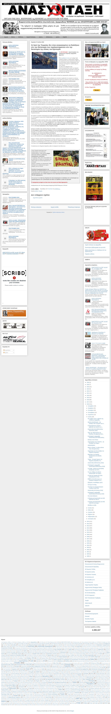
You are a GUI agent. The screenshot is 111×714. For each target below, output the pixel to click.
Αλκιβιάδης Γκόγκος (15, 646)
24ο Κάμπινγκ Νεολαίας (67, 643)
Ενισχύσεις (81, 663)
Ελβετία (96, 661)
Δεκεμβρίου (91, 406)
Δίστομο (108, 659)
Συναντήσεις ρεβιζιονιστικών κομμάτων (45, 691)
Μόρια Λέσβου (69, 677)
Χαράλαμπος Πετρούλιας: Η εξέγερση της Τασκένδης (98, 333)
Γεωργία (55, 655)
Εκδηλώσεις (49, 37)
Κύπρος (94, 672)
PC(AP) (68, 703)
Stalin (34, 704)
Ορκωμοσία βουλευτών (28, 682)
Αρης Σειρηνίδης (58, 649)
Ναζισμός (11, 679)
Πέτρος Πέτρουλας (102, 685)
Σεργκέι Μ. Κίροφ (77, 688)
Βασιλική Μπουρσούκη (55, 652)
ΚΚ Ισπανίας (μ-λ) (89, 577)
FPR (38, 700)
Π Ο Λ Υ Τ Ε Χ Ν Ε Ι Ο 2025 (98, 343)
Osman (42, 703)
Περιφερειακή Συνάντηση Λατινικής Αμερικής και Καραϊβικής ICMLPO (65, 685)
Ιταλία (43, 669)
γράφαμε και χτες (66, 58)
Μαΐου (89, 510)
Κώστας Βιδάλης (24, 673)
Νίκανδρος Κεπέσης (60, 679)
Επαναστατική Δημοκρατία (91, 613)
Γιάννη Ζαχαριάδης (62, 655)
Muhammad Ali (17, 703)
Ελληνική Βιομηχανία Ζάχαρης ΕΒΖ (31, 663)
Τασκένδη (77, 692)
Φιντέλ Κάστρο (56, 695)
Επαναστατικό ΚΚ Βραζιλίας (92, 566)
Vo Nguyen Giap (55, 704)
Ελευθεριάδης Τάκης (103, 661)
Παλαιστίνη (87, 682)
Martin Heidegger (87, 701)
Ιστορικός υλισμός (36, 669)
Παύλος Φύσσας (22, 685)
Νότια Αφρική (23, 680)
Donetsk (65, 698)
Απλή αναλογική (11, 649)
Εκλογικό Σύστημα (90, 661)
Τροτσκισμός (91, 694)
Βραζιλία (44, 653)
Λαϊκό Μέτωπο (57, 673)
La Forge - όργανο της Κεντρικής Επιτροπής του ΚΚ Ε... (96, 469)
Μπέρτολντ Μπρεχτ (104, 677)
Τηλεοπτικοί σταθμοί (29, 694)
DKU (54, 698)
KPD (71, 701)
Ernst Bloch (106, 698)
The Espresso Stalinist (90, 621)
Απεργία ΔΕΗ (3, 649)
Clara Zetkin (32, 698)
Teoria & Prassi (39, 704)
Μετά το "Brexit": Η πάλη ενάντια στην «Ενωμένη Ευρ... (96, 448)
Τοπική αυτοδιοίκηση (52, 694)
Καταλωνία (38, 670)
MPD (12, 703)
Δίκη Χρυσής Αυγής (101, 659)
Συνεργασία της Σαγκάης (22, 692)
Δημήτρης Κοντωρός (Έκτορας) (74, 658)
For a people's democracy (29, 700)
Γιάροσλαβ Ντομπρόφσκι (5, 656)
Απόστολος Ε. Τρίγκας (28, 649)
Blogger (72, 710)
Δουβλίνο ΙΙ (16, 661)
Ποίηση (14, 686)
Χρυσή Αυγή (48, 697)
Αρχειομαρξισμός (77, 649)
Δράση (57, 37)
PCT (14, 704)
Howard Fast (106, 700)
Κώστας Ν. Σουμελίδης (40, 673)
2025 (88, 384)
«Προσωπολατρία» (84, 642)
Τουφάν (87, 600)
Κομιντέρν (44, 671)
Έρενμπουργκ (86, 664)
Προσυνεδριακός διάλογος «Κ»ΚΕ (71, 686)
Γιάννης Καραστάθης (89, 655)
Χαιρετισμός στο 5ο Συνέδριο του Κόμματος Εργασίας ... (96, 451)
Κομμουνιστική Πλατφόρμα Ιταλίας (93, 587)
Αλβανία (79, 645)
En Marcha (84, 698)
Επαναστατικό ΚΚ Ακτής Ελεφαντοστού (94, 564)
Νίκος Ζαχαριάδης (87, 679)
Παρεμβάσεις (90, 683)
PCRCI (6, 704)
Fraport (56, 700)
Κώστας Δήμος (31, 673)
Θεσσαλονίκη (47, 667)
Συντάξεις (30, 692)
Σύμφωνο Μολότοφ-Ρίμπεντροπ (30, 691)
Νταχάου (38, 680)
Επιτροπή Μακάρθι (55, 664)
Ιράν (109, 667)
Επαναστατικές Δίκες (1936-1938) (24, 664)
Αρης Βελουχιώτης (49, 649)
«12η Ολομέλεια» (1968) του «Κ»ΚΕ (7, 642)
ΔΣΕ (32, 661)
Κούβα (67, 671)
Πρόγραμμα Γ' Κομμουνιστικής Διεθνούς (47, 686)
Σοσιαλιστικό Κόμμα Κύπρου (47, 689)
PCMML (96, 703)
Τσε (97, 694)
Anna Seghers (98, 697)
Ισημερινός (14, 669)
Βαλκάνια (80, 650)
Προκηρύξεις (59, 686)
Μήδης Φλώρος (75, 676)
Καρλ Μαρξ (22, 670)
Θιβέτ (60, 667)
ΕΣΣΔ (2, 666)
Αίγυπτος (57, 645)
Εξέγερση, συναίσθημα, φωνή (95, 482)
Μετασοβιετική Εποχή (67, 676)
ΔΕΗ (13, 658)
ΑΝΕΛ (73, 646)
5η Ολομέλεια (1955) (97, 643)
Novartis (28, 703)
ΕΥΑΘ (7, 666)
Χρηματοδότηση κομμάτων (14, 697)
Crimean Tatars (43, 698)
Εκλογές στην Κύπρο (93, 439)
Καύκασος (60, 670)
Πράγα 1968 (28, 686)
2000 (88, 554)
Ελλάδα (17, 663)
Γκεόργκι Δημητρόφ (62, 656)
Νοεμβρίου (91, 408)
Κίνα (99, 670)
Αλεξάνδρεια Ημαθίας (91, 645)
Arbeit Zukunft (88, 603)
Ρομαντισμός (36, 688)
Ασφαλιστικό (100, 649)
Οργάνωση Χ (12, 682)
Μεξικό (31, 676)
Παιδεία (74, 682)
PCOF (101, 703)
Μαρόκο (79, 675)
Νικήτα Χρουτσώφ (70, 679)
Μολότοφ (50, 677)
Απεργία (106, 648)
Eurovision (9, 700)
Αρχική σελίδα (54, 207)
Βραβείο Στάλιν (36, 653)
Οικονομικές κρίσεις (101, 680)
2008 (88, 536)
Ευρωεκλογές (24, 666)
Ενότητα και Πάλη (95, 663)
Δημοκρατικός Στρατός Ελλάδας (7, 659)
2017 (88, 402)
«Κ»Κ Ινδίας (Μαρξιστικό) (50, 642)
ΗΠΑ (109, 666)
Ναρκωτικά (26, 679)
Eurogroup (3, 700)
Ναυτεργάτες (37, 679)
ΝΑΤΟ (30, 679)
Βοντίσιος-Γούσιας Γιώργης (100, 652)
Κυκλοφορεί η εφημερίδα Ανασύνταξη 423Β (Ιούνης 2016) (96, 465)
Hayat (101, 700)
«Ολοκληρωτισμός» (76, 642)
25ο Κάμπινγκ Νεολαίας (78, 643)
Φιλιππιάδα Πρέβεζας (47, 695)
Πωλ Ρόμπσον (100, 686)
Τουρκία (40, 191)
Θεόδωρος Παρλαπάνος (26, 667)
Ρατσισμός (4, 688)
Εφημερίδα (54, 666)
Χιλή (2, 697)
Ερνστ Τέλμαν (99, 664)
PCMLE (85, 703)
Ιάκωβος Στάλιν (71, 667)
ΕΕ (44, 661)
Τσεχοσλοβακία (4, 695)
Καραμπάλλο (8, 670)
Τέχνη (13, 694)
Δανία (8, 658)
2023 (88, 389)
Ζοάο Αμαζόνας (93, 666)
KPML (75, 701)
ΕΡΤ (104, 664)
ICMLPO (87, 605)
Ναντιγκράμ (17, 679)
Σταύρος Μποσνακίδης (95, 689)
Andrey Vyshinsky (90, 697)
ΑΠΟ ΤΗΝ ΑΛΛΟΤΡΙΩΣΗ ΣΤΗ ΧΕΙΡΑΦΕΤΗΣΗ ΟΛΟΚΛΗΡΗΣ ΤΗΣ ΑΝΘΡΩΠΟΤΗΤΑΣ (99, 311)
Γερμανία (49, 655)
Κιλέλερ (95, 670)
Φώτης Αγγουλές (91, 695)
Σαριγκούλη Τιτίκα (53, 688)
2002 (88, 549)
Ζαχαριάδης (67, 666)
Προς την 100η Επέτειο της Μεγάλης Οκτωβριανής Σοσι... (96, 433)
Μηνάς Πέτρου (82, 676)
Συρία (35, 692)
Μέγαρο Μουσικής (24, 676)
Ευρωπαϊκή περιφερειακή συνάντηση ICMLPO (39, 666)
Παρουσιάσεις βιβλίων (11, 685)
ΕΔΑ (41, 661)
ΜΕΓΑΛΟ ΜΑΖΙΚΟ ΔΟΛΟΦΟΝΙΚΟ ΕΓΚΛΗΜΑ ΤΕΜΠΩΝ (17, 71)
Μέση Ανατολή (38, 676)
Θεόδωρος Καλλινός (15, 667)
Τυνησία (15, 695)
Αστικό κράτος (93, 649)
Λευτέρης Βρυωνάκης (100, 673)
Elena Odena (71, 698)
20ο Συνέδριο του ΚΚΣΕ (23, 643)
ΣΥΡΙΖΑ (40, 692)
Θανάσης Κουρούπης (6, 667)
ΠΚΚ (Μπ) (9, 686)
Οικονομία (91, 680)
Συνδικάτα (15, 692)
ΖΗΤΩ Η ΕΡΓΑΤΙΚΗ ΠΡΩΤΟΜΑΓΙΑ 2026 (96, 279)
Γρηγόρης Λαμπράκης (83, 656)
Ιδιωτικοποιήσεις (84, 667)
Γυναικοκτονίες (103, 656)
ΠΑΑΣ (70, 682)
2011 (88, 530)
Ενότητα (87, 663)
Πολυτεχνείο (21, 686)
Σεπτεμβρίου (91, 412)
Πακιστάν (81, 682)
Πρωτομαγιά (81, 686)
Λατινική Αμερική (78, 673)
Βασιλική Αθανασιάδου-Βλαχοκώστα (42, 652)
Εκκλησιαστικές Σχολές (81, 661)
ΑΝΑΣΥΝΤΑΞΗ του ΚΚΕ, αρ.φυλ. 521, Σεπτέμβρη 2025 (100, 268)
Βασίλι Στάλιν (32, 652)
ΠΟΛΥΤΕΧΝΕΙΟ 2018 (14, 228)
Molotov (7, 703)
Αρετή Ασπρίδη (42, 649)
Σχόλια (5, 352)
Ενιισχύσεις (75, 663)
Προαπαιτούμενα (35, 686)
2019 (88, 397)
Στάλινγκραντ (67, 689)
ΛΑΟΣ (71, 673)
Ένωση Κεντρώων (105, 663)
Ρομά (30, 688)
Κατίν (48, 670)
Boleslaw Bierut (22, 698)
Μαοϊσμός (52, 674)
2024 (88, 386)
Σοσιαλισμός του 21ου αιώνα (34, 689)
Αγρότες (19, 645)
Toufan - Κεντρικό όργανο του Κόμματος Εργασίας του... (95, 460)
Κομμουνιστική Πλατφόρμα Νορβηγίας (94, 590)
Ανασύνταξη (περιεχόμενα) (45, 646)
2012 (88, 528)
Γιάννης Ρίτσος (106, 655)
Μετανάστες (46, 676)
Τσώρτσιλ (10, 695)
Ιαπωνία (77, 667)
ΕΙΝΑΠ (55, 661)
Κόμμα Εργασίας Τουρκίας (91, 585)
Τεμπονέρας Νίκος (5, 694)
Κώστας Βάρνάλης (16, 673)
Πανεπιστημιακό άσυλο (13, 683)
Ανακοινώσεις (23, 646)
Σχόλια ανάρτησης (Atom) (58, 212)
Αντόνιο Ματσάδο (57, 648)
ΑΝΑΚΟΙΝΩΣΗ (91, 445)
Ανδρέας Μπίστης (59, 646)
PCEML (78, 703)
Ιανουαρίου (91, 518)
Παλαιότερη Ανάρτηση (74, 207)
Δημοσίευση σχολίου (37, 197)
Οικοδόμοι (79, 680)
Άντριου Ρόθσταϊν (72, 648)
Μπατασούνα (82, 677)
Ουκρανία (50, 682)
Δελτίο (37, 658)
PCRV (10, 704)
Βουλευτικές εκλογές (16, 653)
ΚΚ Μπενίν (104, 670)
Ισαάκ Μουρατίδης (6, 669)
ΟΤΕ (35, 682)
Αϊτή (61, 645)
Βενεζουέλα (63, 652)
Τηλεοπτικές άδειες (19, 694)
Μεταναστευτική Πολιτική (57, 676)
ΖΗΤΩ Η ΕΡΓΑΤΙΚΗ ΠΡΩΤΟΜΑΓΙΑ (13, 46)
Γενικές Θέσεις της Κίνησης (32, 655)
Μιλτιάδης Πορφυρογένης (13, 677)
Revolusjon (19, 704)
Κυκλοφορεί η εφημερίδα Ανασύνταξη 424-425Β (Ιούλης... (96, 437)
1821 (3, 643)
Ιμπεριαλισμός (95, 667)
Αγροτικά (25, 645)
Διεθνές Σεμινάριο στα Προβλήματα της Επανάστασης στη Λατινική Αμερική (71, 659)
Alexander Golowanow (81, 697)
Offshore (37, 703)
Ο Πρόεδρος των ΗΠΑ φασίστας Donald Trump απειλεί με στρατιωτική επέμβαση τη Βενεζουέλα (17, 182)
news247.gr (23, 703)
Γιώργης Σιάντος (15, 656)
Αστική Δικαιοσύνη (85, 649)
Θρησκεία (65, 667)
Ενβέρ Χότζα (56, 663)
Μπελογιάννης (90, 677)
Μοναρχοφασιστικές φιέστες (59, 677)
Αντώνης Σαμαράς (90, 648)
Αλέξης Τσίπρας (6, 646)
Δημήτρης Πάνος (85, 658)
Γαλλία (100, 653)
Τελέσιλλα (107, 692)
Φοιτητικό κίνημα (73, 695)
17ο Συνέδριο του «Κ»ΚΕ (105, 642)
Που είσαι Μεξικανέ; (92, 496)
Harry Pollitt (96, 700)
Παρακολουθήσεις (42, 683)
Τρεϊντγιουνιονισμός (76, 694)
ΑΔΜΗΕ (45, 645)
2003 (88, 547)
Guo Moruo (90, 700)
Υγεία (22, 695)
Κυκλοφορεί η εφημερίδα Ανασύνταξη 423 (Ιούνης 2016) (96, 493)
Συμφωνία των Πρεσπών (17, 691)
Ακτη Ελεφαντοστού (72, 645)
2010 (88, 532)
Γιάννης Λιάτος (99, 655)
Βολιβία (92, 652)
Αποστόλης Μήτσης (18, 649)
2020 (88, 395)
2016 (88, 404)
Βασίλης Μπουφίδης (11, 652)
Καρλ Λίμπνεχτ (16, 670)
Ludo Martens (80, 701)
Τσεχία (107, 694)
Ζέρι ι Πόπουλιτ (77, 666)
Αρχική (6, 37)
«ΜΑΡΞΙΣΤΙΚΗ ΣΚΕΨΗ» (66, 642)
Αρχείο (70, 649)
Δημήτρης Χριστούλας (94, 658)
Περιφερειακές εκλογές (44, 685)
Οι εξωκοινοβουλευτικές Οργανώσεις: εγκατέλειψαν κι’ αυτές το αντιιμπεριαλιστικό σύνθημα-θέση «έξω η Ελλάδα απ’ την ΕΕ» (100, 356)
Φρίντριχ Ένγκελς (82, 695)
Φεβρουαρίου (91, 516)
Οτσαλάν (39, 682)
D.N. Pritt (50, 698)
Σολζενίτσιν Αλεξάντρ (15, 689)
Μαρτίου (90, 514)
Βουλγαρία (8, 653)
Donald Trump (59, 698)
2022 (88, 391)
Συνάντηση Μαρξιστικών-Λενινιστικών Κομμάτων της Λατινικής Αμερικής (80, 691)
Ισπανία (21, 669)
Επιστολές (49, 664)
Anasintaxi (50, 188)
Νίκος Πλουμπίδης (97, 679)
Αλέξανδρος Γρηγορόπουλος (103, 645)
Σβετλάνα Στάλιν (61, 688)
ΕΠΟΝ (62, 664)
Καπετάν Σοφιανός (70, 669)
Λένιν (92, 673)
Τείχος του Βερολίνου (100, 692)
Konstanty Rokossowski (64, 701)
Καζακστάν (49, 669)
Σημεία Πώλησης (31, 37)
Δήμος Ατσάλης (17, 659)
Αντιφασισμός (24, 648)
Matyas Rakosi (95, 701)
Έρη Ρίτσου (93, 664)
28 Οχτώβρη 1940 (88, 643)
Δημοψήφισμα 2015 (26, 659)
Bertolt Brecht (14, 698)
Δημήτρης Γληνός (63, 658)
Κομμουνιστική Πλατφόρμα (53, 671)
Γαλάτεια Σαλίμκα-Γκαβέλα (93, 653)
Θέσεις (13, 37)
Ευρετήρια (16, 666)
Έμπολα (49, 663)
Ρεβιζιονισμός (12, 688)
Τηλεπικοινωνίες (37, 694)
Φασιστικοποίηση (38, 695)
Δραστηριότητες (23, 661)
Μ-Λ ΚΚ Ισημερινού (90, 595)
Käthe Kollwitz (27, 701)
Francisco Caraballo (44, 700)
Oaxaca (33, 703)
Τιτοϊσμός (44, 694)
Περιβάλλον (35, 685)
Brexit (27, 698)
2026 (88, 382)
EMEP (77, 698)
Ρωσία (47, 688)
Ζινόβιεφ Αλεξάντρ (85, 666)
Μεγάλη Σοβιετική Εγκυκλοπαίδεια (13, 676)
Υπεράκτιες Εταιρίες (29, 695)
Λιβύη (7, 675)
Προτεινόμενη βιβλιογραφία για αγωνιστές (95, 247)
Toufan (45, 704)
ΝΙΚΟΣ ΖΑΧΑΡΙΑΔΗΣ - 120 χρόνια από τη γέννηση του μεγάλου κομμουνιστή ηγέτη (96, 368)
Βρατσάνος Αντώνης (52, 653)
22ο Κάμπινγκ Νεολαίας (44, 643)
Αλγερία (84, 645)
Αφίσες (41, 37)
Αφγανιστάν (19, 650)
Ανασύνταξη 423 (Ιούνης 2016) (95, 490)
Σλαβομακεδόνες (5, 689)
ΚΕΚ (64, 670)
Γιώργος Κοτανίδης (43, 656)
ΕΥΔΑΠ (11, 666)
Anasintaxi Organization (12, 253)
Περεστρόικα (29, 685)
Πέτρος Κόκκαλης (85, 685)
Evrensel (87, 616)
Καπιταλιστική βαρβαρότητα (82, 669)
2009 (88, 534)
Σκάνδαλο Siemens (104, 688)
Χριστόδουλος (33, 697)
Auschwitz (8, 698)
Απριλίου (90, 512)
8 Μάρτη (8, 645)
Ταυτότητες (92, 692)
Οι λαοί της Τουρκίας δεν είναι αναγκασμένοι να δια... (95, 476)
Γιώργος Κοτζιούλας (52, 656)
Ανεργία (78, 646)
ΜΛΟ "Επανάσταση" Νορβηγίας (93, 598)
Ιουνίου (90, 508)
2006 (88, 541)
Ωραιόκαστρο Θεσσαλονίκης (63, 697)
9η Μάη (14, 645)
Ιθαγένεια (90, 667)
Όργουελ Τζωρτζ (20, 682)
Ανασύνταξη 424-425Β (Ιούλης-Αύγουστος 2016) (95, 430)
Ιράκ (104, 667)
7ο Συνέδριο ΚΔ (106, 643)
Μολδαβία (44, 677)
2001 (88, 551)
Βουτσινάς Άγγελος (27, 653)
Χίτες (6, 697)
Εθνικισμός (50, 661)
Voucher (61, 704)
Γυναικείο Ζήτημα (94, 656)
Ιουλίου (90, 416)
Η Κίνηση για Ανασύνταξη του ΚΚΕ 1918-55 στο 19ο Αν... (96, 499)
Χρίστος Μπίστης (41, 697)
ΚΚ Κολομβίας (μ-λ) (90, 579)
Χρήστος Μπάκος (26, 697)
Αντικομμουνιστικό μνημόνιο (103, 646)
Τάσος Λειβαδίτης (85, 692)
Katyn (33, 701)
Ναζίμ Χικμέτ (4, 679)
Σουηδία (55, 689)
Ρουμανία (42, 688)
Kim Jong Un (41, 701)
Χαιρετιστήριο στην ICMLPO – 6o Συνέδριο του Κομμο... (96, 442)
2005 (88, 543)
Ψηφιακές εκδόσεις (89, 254)
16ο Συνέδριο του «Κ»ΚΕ (94, 642)
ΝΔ (42, 679)
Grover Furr (84, 700)
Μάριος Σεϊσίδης (66, 674)
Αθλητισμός (51, 645)
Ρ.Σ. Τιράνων (107, 686)
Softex (30, 704)
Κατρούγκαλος (53, 670)
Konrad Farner (56, 701)
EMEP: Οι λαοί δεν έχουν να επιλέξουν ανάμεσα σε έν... (95, 479)
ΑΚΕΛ (65, 645)
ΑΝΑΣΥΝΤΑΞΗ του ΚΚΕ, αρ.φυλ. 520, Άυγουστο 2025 (100, 322)
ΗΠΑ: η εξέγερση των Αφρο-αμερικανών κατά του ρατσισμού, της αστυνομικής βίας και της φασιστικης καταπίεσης (13, 171)
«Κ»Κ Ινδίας (42, 642)
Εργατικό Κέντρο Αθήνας (78, 664)
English (65, 37)
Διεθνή (36, 191)
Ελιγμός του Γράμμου (9, 663)
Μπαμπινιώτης (76, 677)
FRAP (52, 700)
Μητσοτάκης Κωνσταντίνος (101, 676)
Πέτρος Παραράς (94, 685)
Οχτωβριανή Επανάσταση (60, 682)
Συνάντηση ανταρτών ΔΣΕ (60, 691)
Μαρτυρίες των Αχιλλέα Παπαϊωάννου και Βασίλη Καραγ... (94, 456)
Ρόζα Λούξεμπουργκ (23, 688)
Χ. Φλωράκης (98, 695)
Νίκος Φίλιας (104, 679)
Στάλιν (60, 689)
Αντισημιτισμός (17, 648)
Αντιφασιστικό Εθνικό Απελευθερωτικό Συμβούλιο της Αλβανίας (40, 648)
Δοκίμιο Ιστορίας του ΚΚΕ (7, 661)
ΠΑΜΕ (93, 682)
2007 (88, 538)
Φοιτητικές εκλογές (64, 695)
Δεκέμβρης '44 (22, 658)
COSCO (37, 698)
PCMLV (91, 703)
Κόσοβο (62, 671)
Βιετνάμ (69, 652)
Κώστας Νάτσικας (49, 673)
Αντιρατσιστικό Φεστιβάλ (6, 648)
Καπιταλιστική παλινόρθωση (97, 669)
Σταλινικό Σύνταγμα (76, 689)
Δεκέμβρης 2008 (30, 658)
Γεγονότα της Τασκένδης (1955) (17, 655)
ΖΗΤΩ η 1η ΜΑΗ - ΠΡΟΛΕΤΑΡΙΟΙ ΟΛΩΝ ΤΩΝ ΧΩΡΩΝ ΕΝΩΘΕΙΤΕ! (17, 221)
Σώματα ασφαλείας (69, 692)
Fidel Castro (19, 700)
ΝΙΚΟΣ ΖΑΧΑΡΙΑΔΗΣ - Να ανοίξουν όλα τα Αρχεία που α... (96, 423)
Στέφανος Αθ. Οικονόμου (105, 689)
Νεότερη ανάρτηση (36, 207)
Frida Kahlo (61, 700)
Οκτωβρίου (91, 410)
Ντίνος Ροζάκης (45, 680)
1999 (88, 556)
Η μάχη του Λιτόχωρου (102, 666)
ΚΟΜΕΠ (37, 672)
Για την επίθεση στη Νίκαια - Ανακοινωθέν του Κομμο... (95, 472)
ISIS (10, 701)
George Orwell (68, 700)
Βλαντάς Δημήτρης (76, 652)
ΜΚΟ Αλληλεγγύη (38, 677)
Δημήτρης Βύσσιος (54, 658)
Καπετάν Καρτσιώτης (62, 669)
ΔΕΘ (16, 658)
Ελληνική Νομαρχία (43, 663)
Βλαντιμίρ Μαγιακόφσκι (85, 652)
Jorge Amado (15, 701)
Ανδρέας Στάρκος (67, 646)
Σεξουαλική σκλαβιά (69, 688)
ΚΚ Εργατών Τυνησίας (90, 574)
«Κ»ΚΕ (57, 642)
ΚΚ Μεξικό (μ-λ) (89, 582)
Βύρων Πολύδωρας (70, 653)
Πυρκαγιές (89, 686)
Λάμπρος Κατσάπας (65, 673)
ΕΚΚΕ (73, 661)
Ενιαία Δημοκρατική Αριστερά (66, 663)
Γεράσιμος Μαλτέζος (42, 655)
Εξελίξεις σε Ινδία (92, 505)
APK (104, 697)
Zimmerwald (66, 704)
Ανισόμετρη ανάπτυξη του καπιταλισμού (89, 646)
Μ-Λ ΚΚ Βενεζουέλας (90, 592)
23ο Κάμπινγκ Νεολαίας (56, 643)
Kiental (36, 701)
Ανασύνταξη (31, 646)
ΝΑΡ (21, 679)
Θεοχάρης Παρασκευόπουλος (38, 667)
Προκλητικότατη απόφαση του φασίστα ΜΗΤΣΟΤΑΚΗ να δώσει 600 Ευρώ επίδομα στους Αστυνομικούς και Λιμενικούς (17, 89)
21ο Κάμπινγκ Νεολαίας (34, 643)
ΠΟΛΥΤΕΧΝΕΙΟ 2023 (14, 79)
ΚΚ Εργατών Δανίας (90, 571)
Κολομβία (31, 672)
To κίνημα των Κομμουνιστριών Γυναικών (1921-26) (95, 487)
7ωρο (4, 645)
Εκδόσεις (20, 37)
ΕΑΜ (37, 661)
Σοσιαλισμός (23, 689)
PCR (2, 704)
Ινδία (101, 667)
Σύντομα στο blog (92, 484)
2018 (88, 399)
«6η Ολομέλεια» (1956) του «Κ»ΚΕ (22, 642)
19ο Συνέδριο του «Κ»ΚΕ (11, 643)
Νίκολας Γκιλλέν (78, 679)
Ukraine (49, 704)
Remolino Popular (89, 618)
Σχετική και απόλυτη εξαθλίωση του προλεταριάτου (54, 692)
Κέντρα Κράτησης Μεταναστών (87, 670)
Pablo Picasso (55, 703)
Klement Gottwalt (49, 701)
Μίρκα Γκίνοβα (22, 677)
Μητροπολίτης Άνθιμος (91, 676)
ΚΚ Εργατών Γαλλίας (90, 569)
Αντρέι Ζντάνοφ (65, 648)
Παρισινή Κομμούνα (101, 683)
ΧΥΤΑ (55, 697)
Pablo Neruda (48, 703)
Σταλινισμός (86, 689)
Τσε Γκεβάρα (101, 694)
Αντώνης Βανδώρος (81, 648)
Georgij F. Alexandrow (76, 700)
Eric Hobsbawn (100, 698)
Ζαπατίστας (61, 666)
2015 (88, 521)
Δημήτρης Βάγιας (44, 658)
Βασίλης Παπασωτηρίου (22, 652)
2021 (88, 393)
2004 (88, 545)
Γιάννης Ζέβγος (79, 655)
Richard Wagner (25, 704)
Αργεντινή (35, 649)
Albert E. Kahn (72, 697)
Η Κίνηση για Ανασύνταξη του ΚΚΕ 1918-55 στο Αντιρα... (96, 502)
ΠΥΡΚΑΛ (94, 686)
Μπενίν (97, 677)
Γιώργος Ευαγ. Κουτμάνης (24, 656)
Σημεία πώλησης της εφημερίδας (93, 244)
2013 (88, 525)
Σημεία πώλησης (85, 688)
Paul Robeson (62, 703)
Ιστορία (28, 669)
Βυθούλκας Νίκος (62, 653)
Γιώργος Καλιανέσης (34, 656)
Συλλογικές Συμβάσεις (6, 691)
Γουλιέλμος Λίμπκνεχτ (74, 656)
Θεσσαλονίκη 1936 (54, 667)
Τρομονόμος (84, 694)
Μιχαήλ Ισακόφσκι (30, 677)
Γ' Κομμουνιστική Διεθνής (80, 653)
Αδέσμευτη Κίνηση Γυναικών (35, 645)
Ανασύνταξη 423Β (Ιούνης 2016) (96, 462)
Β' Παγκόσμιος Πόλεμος (54, 650)
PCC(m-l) (73, 703)
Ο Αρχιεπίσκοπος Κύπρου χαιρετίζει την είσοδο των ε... (95, 426)
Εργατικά (67, 664)
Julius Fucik (21, 701)
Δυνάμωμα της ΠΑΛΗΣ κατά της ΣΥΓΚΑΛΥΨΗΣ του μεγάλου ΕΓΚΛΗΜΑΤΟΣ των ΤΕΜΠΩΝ (17, 53)
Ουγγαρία (44, 682)
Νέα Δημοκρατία (49, 679)
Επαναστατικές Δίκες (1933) (7, 664)
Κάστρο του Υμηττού (31, 670)
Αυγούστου (91, 414)
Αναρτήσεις (6, 350)
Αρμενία (65, 649)
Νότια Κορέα (30, 680)
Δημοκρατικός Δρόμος (103, 658)
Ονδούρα (3, 682)
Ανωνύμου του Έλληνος (99, 648)
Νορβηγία (15, 680)
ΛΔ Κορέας (85, 673)
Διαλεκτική (33, 659)
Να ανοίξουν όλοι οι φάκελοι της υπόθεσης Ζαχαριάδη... (95, 419)
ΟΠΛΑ (8, 682)
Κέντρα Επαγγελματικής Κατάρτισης (73, 670)
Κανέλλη (54, 669)
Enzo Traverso (92, 698)
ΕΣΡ (108, 664)
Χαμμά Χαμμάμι (106, 695)
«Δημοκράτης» (33, 642)
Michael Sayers (103, 701)
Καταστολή (44, 670)
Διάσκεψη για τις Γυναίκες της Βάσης (44, 659)
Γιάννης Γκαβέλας (71, 655)
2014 (88, 523)
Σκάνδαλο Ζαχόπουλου (95, 688)
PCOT (106, 703)
